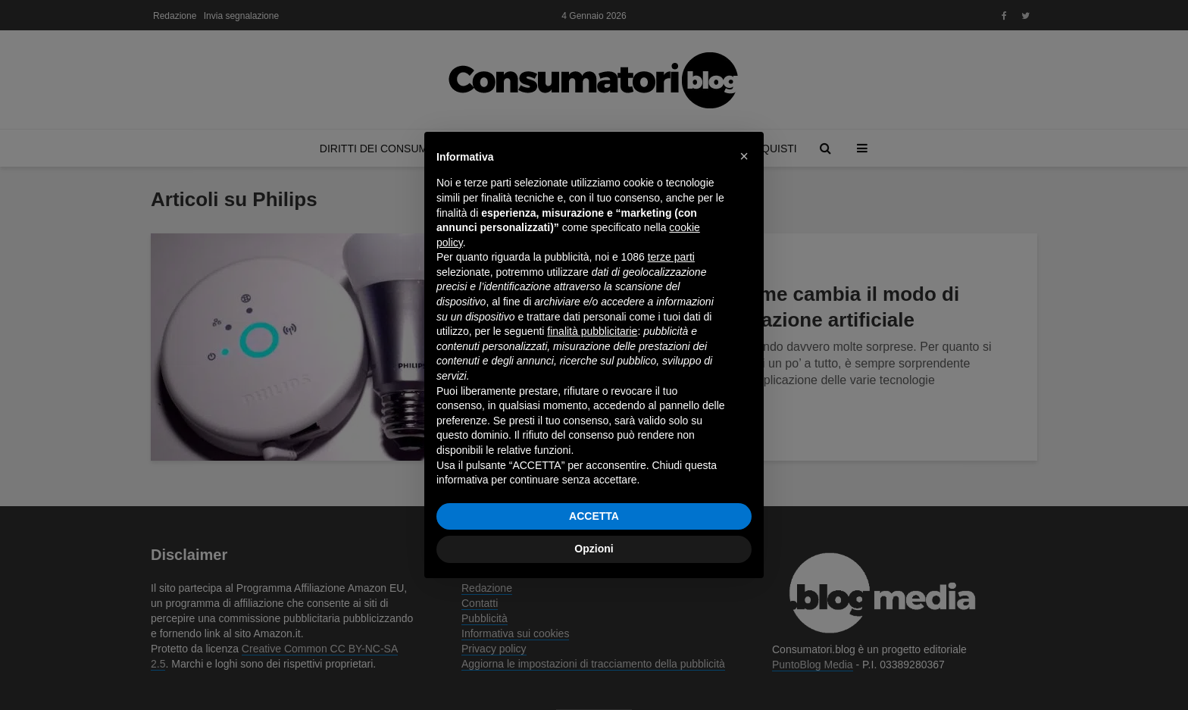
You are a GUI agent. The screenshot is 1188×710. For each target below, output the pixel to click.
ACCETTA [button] (594, 516)
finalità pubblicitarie (592, 331)
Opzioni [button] (593, 549)
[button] (744, 156)
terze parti (671, 257)
